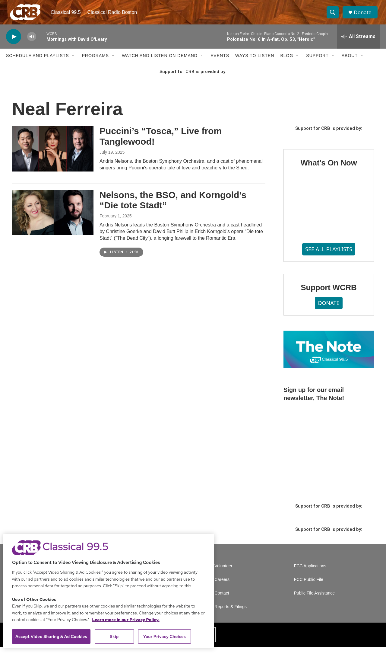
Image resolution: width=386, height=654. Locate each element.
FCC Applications (310, 573)
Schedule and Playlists (37, 62)
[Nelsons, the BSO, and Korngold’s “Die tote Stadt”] (52, 219)
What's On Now (328, 170)
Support (317, 62)
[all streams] (358, 44)
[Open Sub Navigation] (73, 62)
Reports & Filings (230, 614)
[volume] (32, 44)
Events (219, 62)
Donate (364, 16)
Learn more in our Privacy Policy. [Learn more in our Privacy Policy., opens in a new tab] (126, 619)
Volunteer (223, 573)
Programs (95, 62)
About (350, 62)
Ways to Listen (254, 62)
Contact (221, 600)
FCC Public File (308, 587)
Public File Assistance (314, 600)
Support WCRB (328, 294)
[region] (108, 591)
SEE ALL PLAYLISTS (328, 256)
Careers (221, 587)
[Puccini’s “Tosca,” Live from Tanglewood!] (52, 155)
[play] (13, 43)
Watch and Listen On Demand (160, 62)
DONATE (328, 310)
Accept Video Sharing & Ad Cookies (51, 636)
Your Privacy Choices (164, 636)
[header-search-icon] (334, 16)
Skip (114, 636)
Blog (286, 62)
